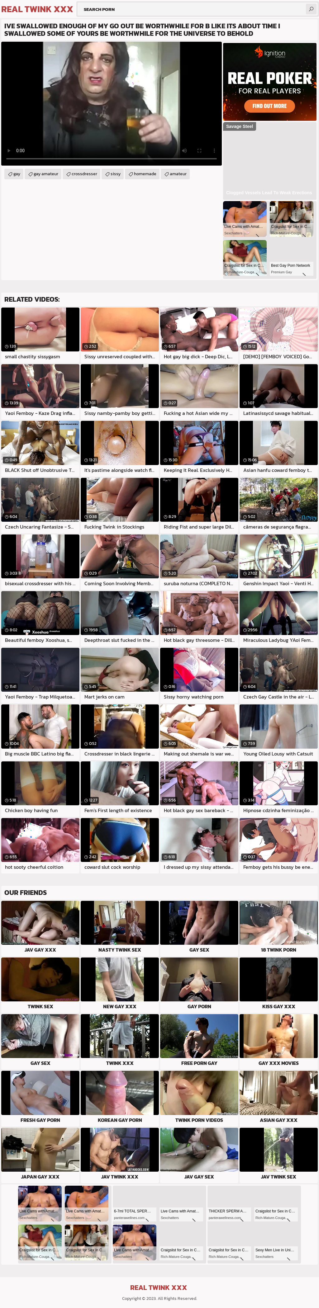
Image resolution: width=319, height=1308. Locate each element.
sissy (116, 174)
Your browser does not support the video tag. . (111, 104)
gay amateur (46, 174)
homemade (145, 174)
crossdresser (84, 174)
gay (16, 174)
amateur (178, 174)
